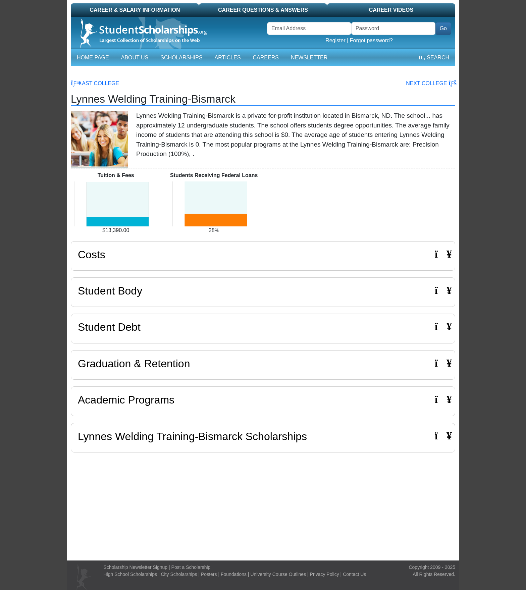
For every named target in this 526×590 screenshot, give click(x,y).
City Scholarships (179, 574)
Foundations (234, 574)
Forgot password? (371, 40)
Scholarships (181, 57)
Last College (95, 83)
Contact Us (354, 574)
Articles (228, 57)
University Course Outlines (278, 574)
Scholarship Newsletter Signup (136, 567)
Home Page (93, 57)
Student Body (263, 290)
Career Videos (391, 10)
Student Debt (263, 327)
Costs (263, 254)
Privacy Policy (324, 574)
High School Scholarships (130, 574)
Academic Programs (263, 399)
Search (434, 57)
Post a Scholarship (191, 567)
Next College (430, 83)
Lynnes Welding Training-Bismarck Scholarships (192, 436)
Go (443, 28)
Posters (209, 574)
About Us (135, 57)
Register (335, 40)
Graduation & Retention (263, 363)
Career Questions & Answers (263, 10)
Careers (266, 57)
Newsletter (309, 57)
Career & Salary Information (135, 10)
